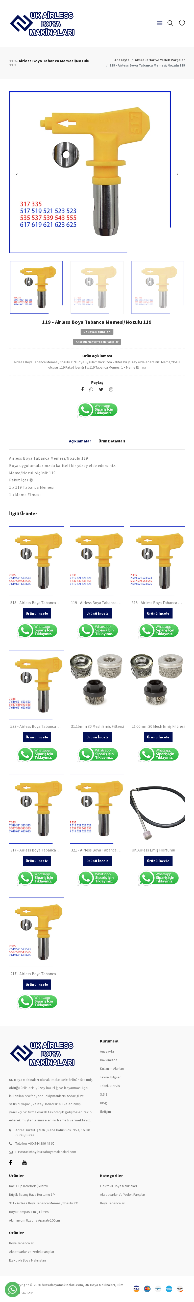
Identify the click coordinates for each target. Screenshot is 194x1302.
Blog (103, 1103)
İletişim (105, 1111)
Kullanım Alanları (112, 1068)
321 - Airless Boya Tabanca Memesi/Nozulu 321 (44, 1203)
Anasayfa (122, 60)
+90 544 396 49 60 (41, 1143)
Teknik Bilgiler (110, 1077)
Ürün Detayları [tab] (112, 440)
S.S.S (104, 1094)
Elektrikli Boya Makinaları (118, 1186)
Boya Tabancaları (112, 1203)
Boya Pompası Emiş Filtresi (29, 1211)
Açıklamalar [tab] (80, 440)
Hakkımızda (108, 1060)
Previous (16, 174)
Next (177, 174)
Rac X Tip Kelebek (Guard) (28, 1186)
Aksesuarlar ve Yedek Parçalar (160, 60)
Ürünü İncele (37, 613)
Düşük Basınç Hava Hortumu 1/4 (32, 1194)
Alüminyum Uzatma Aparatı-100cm (34, 1220)
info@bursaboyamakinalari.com (52, 1151)
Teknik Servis (110, 1085)
